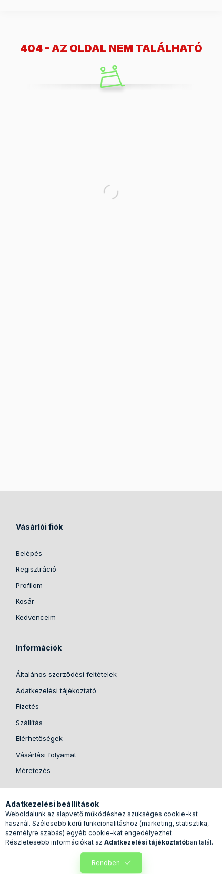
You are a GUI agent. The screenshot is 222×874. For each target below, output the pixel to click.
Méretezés (33, 770)
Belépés (29, 553)
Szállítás (29, 722)
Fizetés (27, 706)
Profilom (29, 585)
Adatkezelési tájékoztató (56, 690)
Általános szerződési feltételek (66, 674)
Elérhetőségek (39, 738)
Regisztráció (36, 569)
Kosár (25, 601)
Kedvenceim (36, 617)
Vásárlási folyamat (46, 754)
